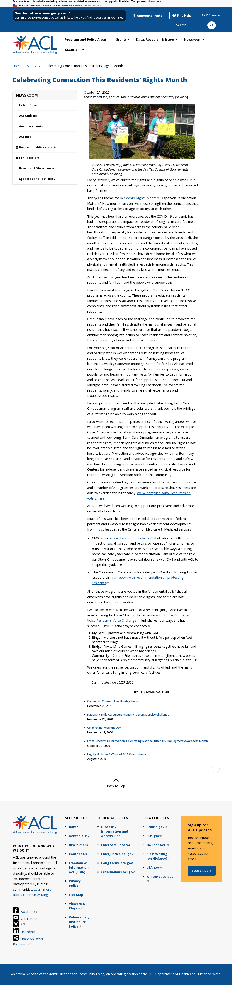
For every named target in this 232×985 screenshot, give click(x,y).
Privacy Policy (75, 883)
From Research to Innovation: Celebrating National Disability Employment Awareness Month (147, 741)
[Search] (211, 25)
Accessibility (79, 836)
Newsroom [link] (192, 39)
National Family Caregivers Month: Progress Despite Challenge (128, 714)
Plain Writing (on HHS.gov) (158, 856)
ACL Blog (33, 66)
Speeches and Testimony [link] (37, 179)
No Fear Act (157, 845)
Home (17, 66)
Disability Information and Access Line (114, 831)
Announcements (147, 15)
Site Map (76, 894)
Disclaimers (78, 845)
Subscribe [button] (202, 870)
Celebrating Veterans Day (104, 728)
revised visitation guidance (131, 538)
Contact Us (78, 854)
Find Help (181, 15)
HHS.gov (154, 836)
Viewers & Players (77, 906)
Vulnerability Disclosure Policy (79, 921)
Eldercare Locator (115, 845)
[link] (45, 147)
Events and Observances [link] (37, 168)
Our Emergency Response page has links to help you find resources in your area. (69, 17)
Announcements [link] (31, 126)
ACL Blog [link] (25, 137)
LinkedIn (28, 931)
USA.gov (154, 867)
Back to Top (116, 782)
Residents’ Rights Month (140, 198)
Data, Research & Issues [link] (155, 39)
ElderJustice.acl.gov (117, 854)
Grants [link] (121, 39)
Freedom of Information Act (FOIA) (79, 867)
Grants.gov (157, 827)
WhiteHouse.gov (159, 878)
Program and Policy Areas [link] (85, 39)
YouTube (28, 918)
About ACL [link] (73, 50)
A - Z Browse (210, 15)
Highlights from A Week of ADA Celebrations (116, 754)
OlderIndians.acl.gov (118, 872)
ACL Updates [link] (28, 116)
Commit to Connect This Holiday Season (113, 701)
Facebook (29, 911)
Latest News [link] (28, 105)
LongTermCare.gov (117, 863)
